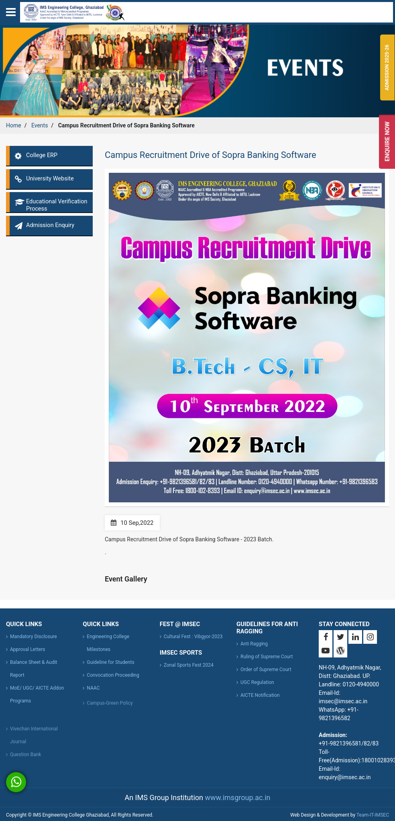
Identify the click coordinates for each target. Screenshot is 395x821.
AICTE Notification (260, 695)
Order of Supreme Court (265, 669)
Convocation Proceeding (113, 675)
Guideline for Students (110, 662)
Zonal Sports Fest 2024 (189, 665)
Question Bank (25, 756)
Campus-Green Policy (109, 705)
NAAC (93, 688)
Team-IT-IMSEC (372, 815)
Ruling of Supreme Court (266, 656)
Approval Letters (27, 649)
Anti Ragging (254, 644)
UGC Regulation (257, 682)
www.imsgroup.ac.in (237, 797)
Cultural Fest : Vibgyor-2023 (193, 636)
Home (13, 125)
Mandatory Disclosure (33, 636)
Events (39, 125)
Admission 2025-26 (387, 67)
